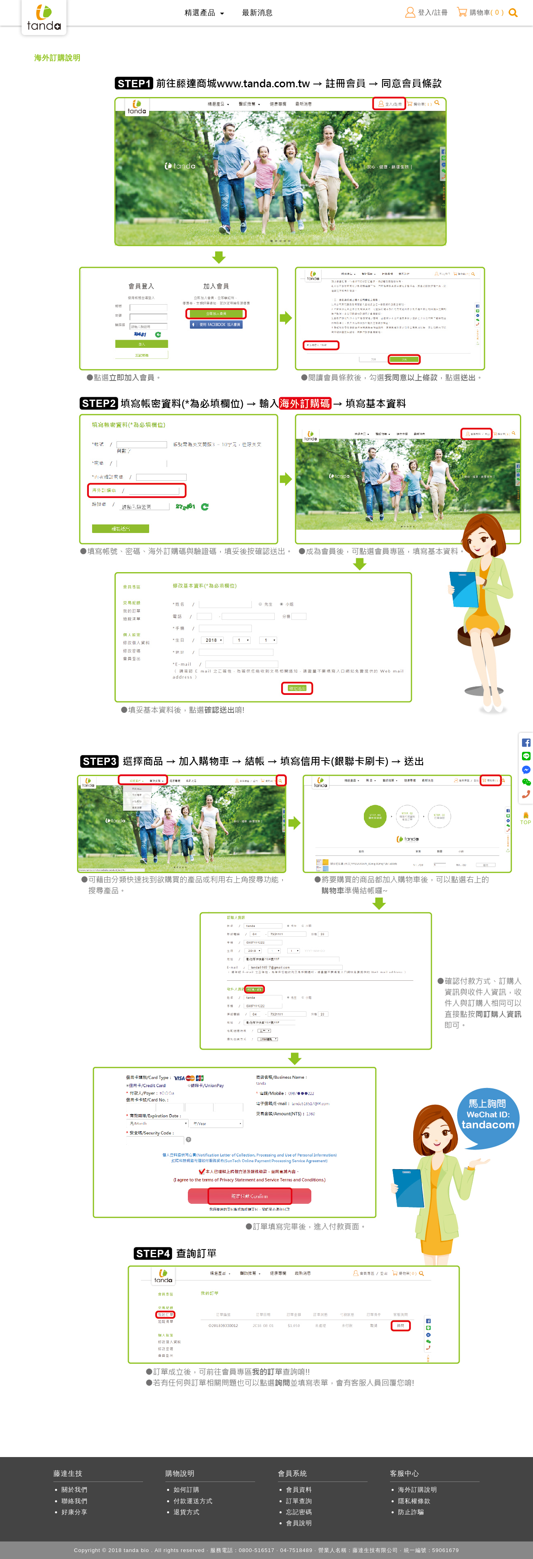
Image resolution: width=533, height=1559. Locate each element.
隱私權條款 (414, 1500)
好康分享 (75, 1511)
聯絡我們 (75, 1500)
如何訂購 (187, 1489)
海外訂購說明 (417, 1489)
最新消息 (257, 13)
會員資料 (299, 1489)
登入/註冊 (426, 12)
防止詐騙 (411, 1511)
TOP (525, 819)
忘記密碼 (299, 1511)
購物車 (480, 12)
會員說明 (299, 1522)
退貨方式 (187, 1511)
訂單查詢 (299, 1500)
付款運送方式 (193, 1500)
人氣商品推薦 (526, 809)
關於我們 (75, 1489)
